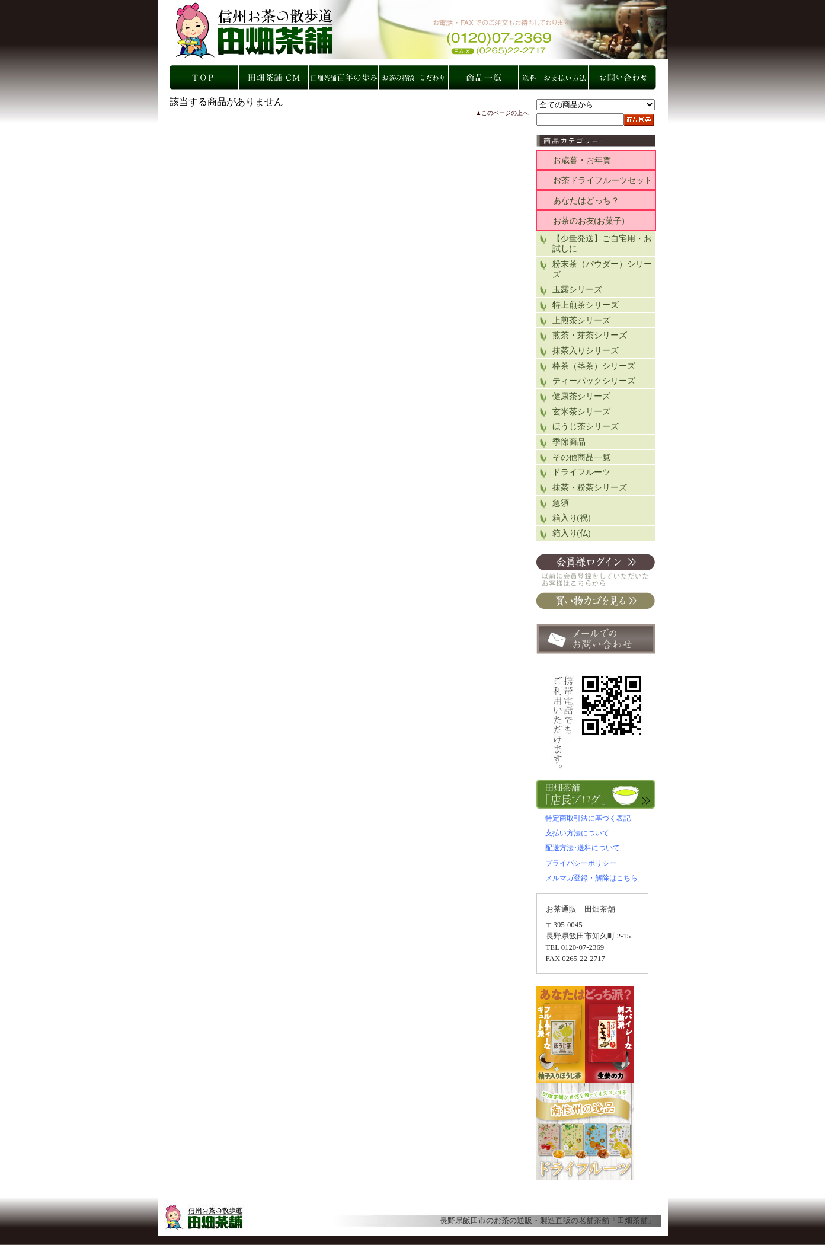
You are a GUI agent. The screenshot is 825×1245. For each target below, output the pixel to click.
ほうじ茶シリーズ (585, 426)
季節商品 (569, 442)
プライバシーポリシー (580, 863)
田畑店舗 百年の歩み (344, 77)
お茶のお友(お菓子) (589, 220)
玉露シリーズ (577, 289)
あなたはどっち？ (586, 200)
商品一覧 (484, 77)
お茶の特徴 (414, 77)
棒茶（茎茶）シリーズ (593, 366)
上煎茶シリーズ (581, 320)
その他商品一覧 (581, 457)
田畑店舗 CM (274, 77)
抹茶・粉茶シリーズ (589, 487)
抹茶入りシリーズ (585, 350)
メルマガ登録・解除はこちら (591, 878)
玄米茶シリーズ (581, 411)
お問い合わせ (624, 77)
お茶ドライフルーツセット (603, 180)
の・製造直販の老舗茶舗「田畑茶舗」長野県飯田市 (419, 29)
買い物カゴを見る (595, 600)
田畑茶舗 (632, 1221)
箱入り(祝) (571, 517)
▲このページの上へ (502, 113)
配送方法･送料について (582, 848)
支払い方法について (577, 833)
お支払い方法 (554, 77)
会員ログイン (595, 570)
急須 (560, 503)
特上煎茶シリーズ (585, 305)
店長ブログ (596, 794)
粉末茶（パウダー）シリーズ (602, 269)
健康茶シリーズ (581, 396)
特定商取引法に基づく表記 (588, 818)
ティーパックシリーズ (593, 380)
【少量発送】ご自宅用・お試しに (602, 244)
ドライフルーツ (581, 472)
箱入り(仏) (571, 533)
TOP (204, 77)
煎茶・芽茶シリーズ (589, 335)
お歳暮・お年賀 (582, 160)
